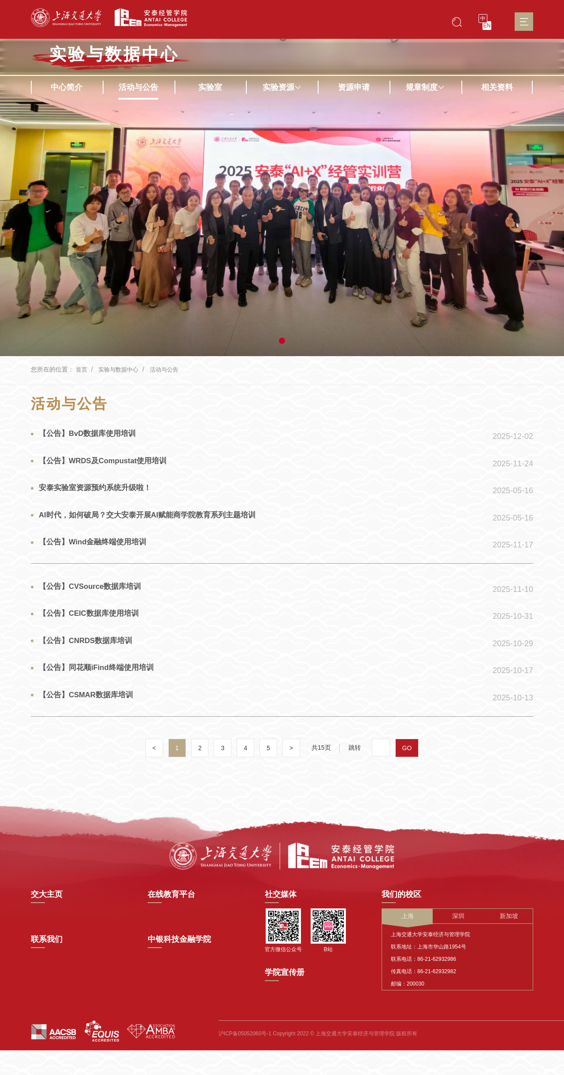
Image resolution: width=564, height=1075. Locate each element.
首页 (82, 369)
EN (487, 25)
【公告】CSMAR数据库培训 (90, 721)
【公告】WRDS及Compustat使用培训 (108, 464)
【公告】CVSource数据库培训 (94, 603)
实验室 (210, 87)
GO (407, 776)
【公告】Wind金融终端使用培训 (97, 553)
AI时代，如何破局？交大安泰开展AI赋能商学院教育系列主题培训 (155, 523)
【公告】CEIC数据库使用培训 (93, 632)
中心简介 (66, 87)
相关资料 (497, 87)
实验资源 (282, 87)
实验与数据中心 (114, 54)
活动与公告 (138, 87)
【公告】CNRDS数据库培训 (89, 662)
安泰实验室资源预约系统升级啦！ (99, 494)
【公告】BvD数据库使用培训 (91, 435)
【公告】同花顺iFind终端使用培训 (101, 691)
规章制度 (425, 87)
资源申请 (354, 87)
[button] (282, 340)
